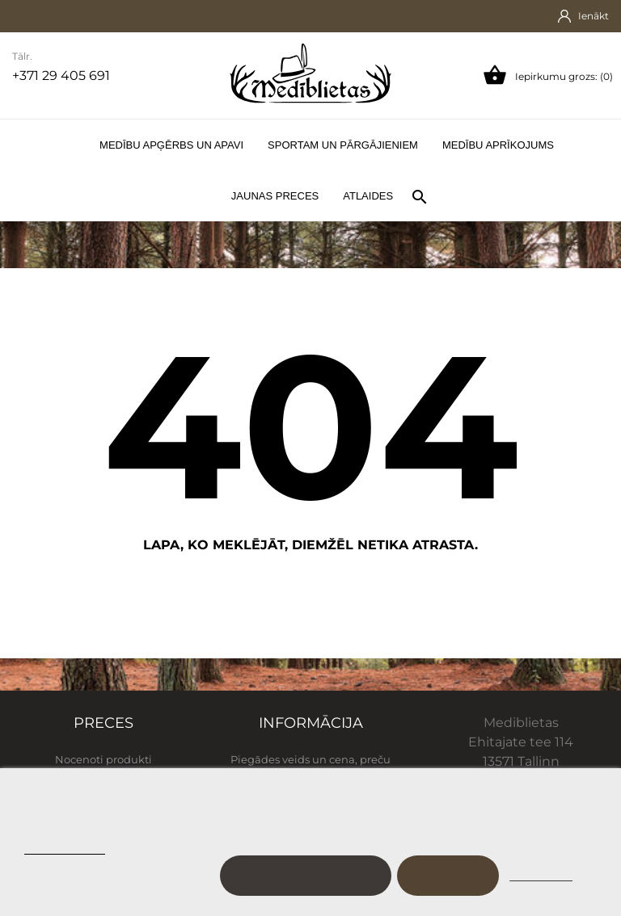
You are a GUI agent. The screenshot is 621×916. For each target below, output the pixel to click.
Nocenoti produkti (103, 759)
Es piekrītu (448, 875)
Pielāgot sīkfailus (305, 875)
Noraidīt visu (540, 875)
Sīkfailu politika (64, 847)
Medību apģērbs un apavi (171, 145)
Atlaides (368, 196)
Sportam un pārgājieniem (343, 145)
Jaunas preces (275, 196)
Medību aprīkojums (498, 145)
